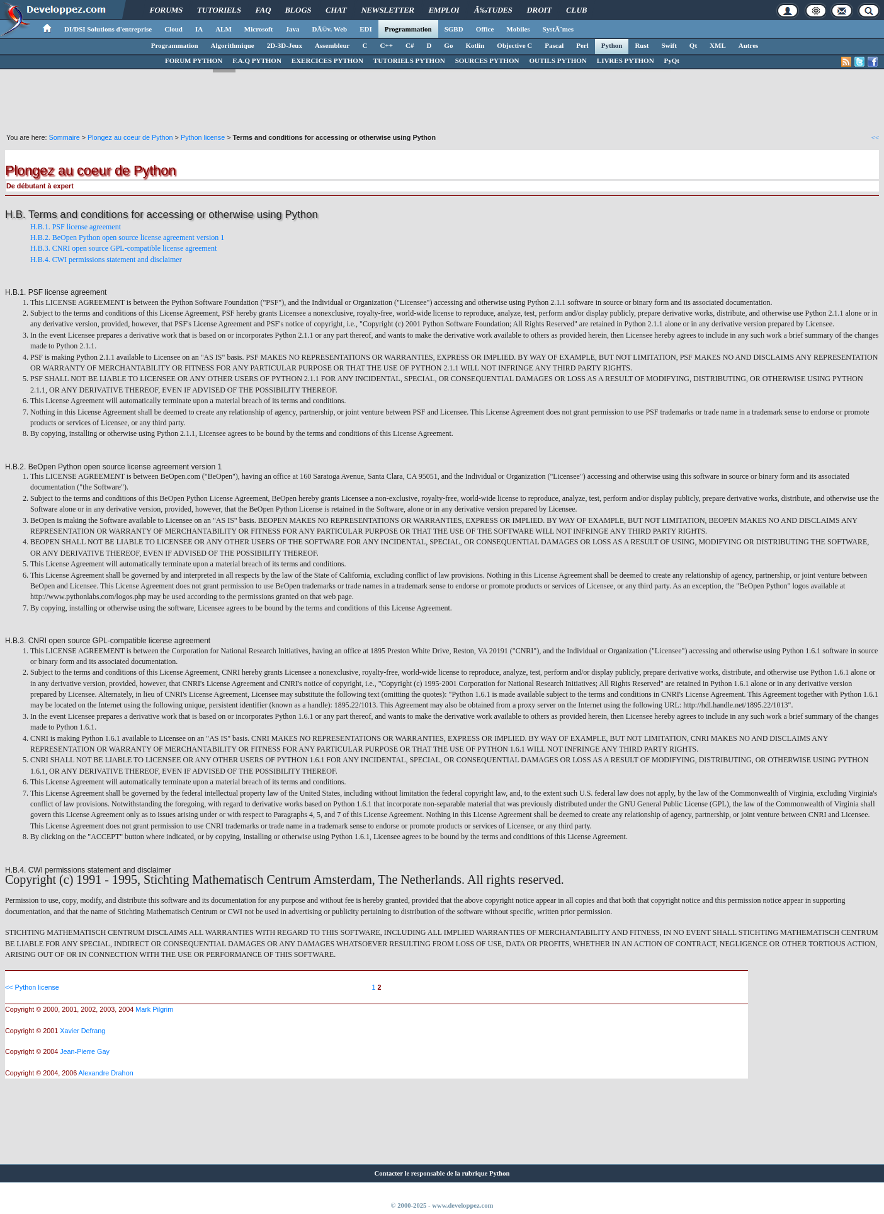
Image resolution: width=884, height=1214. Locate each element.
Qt (693, 45)
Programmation (408, 29)
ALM (223, 29)
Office (485, 29)
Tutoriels (219, 10)
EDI (366, 29)
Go (448, 45)
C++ (386, 45)
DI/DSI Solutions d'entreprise (108, 29)
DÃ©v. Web (329, 29)
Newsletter (388, 10)
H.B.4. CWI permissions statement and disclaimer (106, 259)
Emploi (444, 10)
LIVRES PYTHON (625, 60)
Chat (336, 10)
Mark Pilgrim (154, 1009)
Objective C (514, 45)
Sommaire (63, 137)
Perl (582, 45)
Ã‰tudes (493, 10)
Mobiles (518, 29)
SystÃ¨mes (558, 29)
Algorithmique (232, 45)
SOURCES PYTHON (487, 60)
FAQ (262, 10)
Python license (203, 137)
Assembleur (332, 45)
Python (612, 45)
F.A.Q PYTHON (256, 60)
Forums (166, 10)
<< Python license (32, 987)
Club (576, 10)
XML (718, 45)
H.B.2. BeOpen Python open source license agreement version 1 (127, 237)
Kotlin (474, 45)
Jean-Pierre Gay (85, 1051)
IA (199, 29)
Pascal (554, 45)
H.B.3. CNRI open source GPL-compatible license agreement (123, 248)
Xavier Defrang (82, 1030)
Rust (642, 45)
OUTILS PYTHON (557, 60)
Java (292, 29)
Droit (539, 10)
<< (875, 137)
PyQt (671, 60)
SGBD (454, 29)
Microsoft (258, 29)
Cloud (173, 29)
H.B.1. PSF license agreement (75, 226)
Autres (749, 45)
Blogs (298, 10)
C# (409, 45)
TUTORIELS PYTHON (409, 60)
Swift (668, 45)
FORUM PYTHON (193, 60)
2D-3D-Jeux (284, 45)
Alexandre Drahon (106, 1073)
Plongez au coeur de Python (130, 137)
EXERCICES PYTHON (327, 60)
